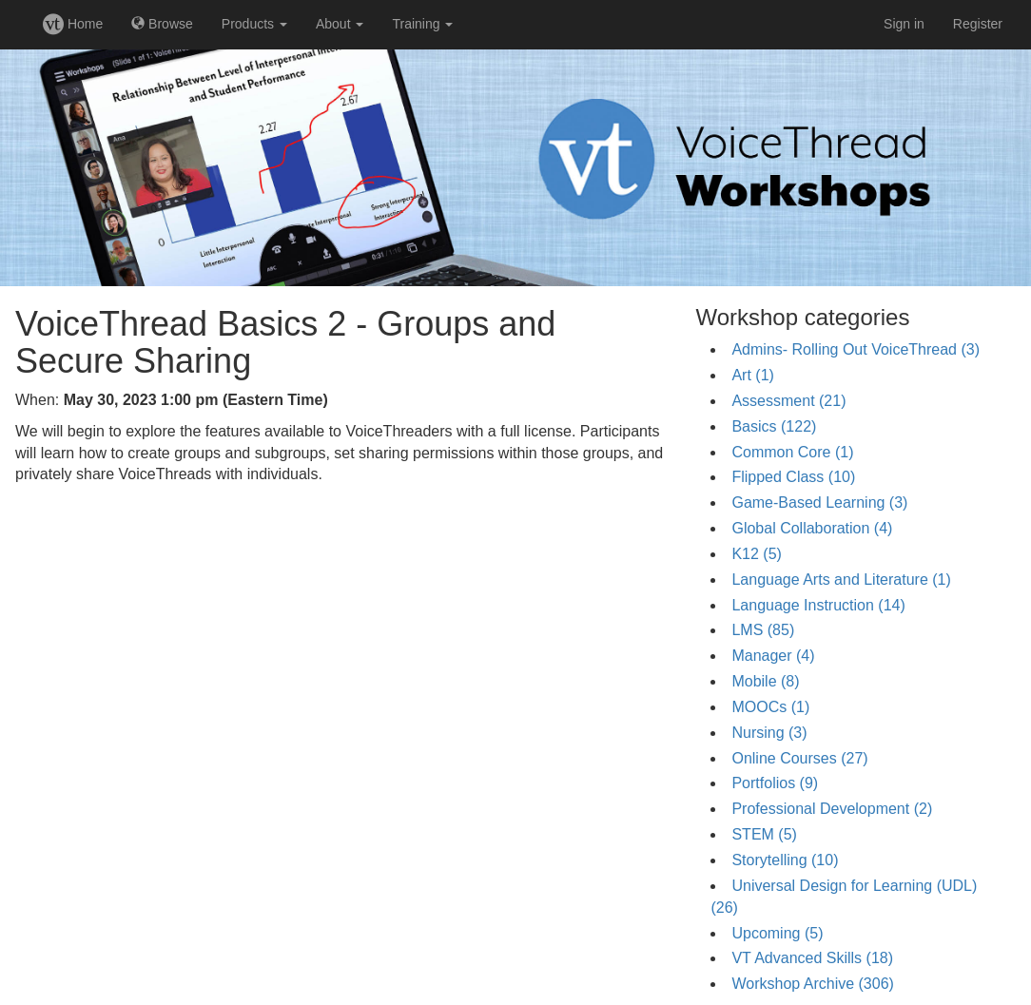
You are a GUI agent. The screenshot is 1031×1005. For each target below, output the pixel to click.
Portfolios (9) (774, 783)
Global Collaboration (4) (811, 528)
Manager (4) (772, 655)
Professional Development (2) (831, 809)
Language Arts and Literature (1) (840, 579)
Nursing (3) (769, 733)
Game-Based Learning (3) (819, 502)
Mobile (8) (765, 681)
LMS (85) (762, 630)
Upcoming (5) (777, 933)
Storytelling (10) (784, 860)
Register (977, 23)
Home (73, 23)
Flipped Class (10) (793, 477)
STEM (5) (763, 834)
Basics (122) (773, 426)
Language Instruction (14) (818, 605)
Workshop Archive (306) (812, 984)
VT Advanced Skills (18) (812, 958)
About (339, 23)
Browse (162, 23)
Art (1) (752, 375)
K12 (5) (756, 554)
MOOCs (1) (770, 707)
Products (254, 23)
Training (422, 23)
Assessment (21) (788, 401)
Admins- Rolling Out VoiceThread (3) (855, 349)
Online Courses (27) (799, 758)
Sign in (904, 23)
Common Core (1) (792, 452)
